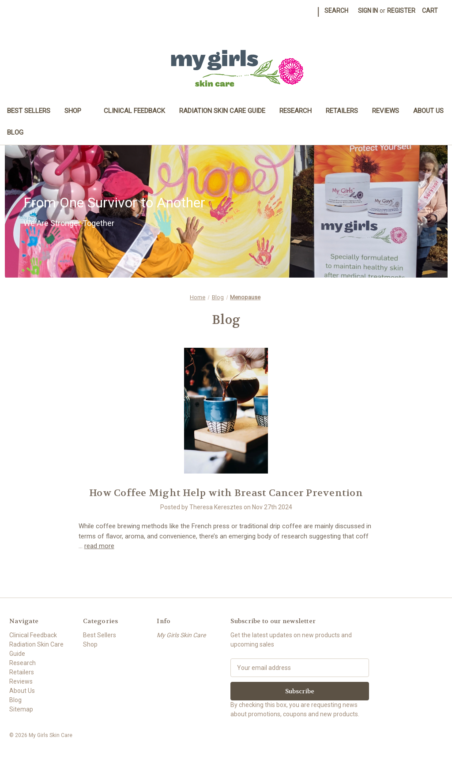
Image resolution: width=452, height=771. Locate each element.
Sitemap (21, 709)
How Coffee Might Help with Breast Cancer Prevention (226, 493)
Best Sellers (28, 111)
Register (401, 10)
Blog (15, 132)
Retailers (342, 111)
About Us (428, 111)
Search (336, 10)
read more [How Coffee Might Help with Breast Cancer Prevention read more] (99, 546)
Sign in (368, 10)
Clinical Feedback (134, 111)
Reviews (385, 111)
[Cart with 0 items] (430, 11)
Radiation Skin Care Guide (222, 111)
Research (295, 111)
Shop (77, 111)
